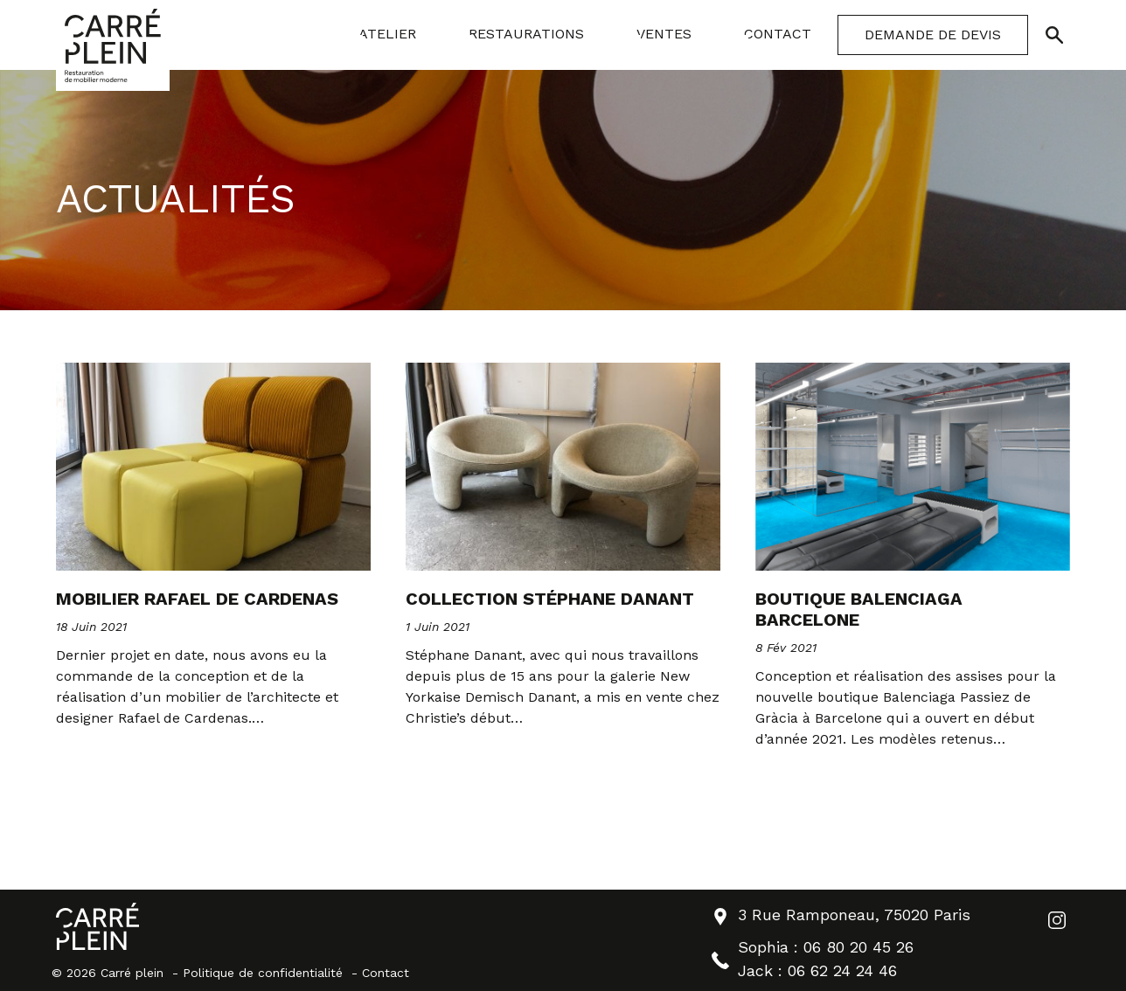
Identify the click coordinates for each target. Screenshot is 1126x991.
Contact (385, 973)
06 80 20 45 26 (858, 947)
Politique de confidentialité (263, 973)
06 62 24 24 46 (842, 970)
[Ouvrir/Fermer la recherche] (1054, 34)
